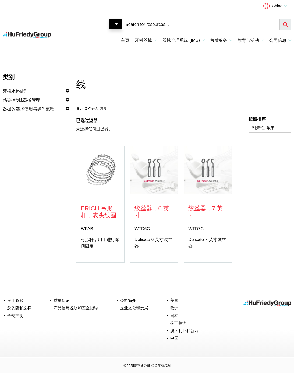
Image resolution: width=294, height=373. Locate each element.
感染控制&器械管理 (21, 100)
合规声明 (15, 315)
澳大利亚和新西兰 (186, 330)
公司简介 (128, 300)
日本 (174, 315)
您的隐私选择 (19, 308)
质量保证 (62, 300)
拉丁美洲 (178, 323)
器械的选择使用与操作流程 (28, 109)
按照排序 (257, 119)
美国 (174, 300)
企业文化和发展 (134, 308)
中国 (174, 338)
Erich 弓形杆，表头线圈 (98, 212)
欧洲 (174, 308)
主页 (125, 40)
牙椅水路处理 (16, 91)
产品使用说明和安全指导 (76, 308)
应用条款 (15, 300)
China (277, 6)
